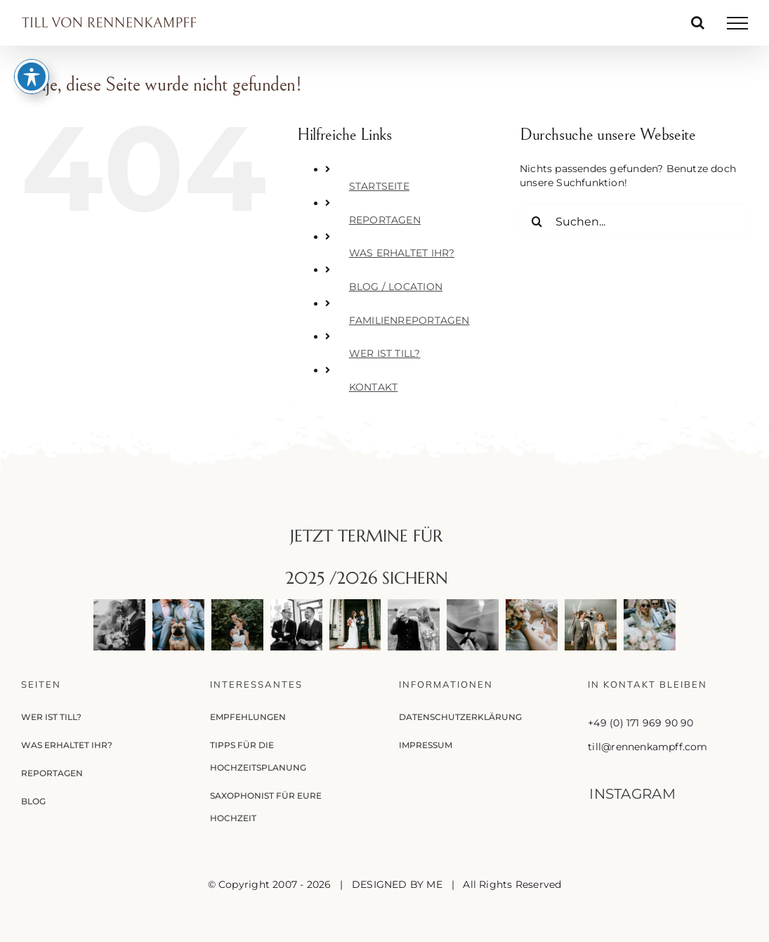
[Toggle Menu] (737, 23)
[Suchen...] (634, 221)
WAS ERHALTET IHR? (402, 253)
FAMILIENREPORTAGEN (409, 320)
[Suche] (537, 221)
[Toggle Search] (697, 22)
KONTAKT (373, 387)
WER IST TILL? (385, 353)
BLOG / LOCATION (395, 286)
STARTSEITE (379, 186)
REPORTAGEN (385, 220)
